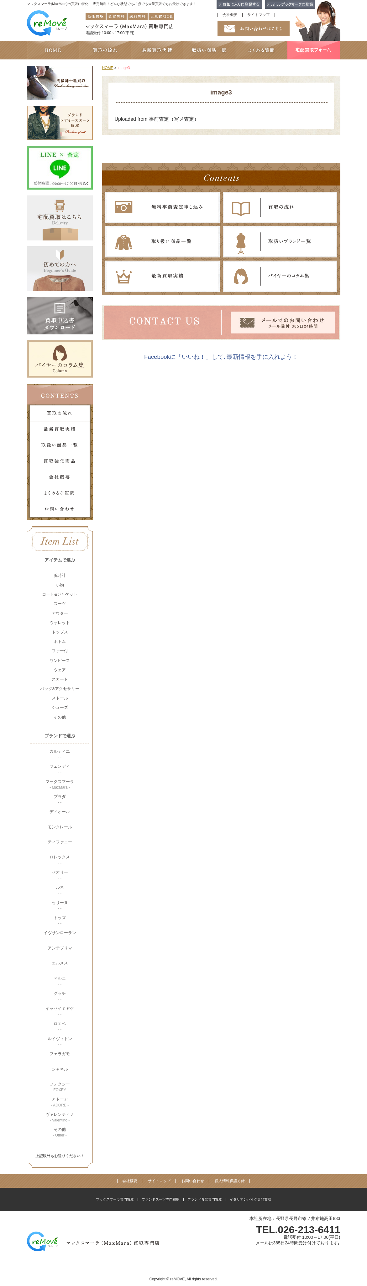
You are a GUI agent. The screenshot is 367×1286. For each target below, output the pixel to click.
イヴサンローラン (60, 935)
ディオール (60, 814)
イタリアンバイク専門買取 (250, 1199)
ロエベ (60, 1026)
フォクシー (60, 1087)
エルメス (60, 966)
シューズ (60, 707)
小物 (60, 584)
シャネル (60, 1072)
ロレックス (60, 860)
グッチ (60, 996)
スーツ (60, 603)
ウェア (60, 670)
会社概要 (230, 15)
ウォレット (60, 622)
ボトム (60, 641)
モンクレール (60, 830)
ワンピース (60, 660)
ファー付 (60, 650)
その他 (60, 717)
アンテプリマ (60, 951)
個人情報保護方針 (230, 1181)
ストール (60, 698)
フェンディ (60, 769)
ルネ (60, 890)
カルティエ (60, 754)
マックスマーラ (59, 784)
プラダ (60, 799)
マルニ (60, 981)
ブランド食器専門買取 (204, 1199)
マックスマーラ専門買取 (115, 1199)
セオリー (60, 875)
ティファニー (60, 845)
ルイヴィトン (60, 1041)
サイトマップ (258, 15)
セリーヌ (60, 905)
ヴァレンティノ (59, 1117)
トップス (60, 632)
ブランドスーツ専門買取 (161, 1199)
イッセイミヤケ (59, 1011)
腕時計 (60, 575)
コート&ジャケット (59, 594)
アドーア (60, 1102)
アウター (60, 613)
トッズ (60, 920)
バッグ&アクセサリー (60, 688)
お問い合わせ (192, 1181)
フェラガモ (60, 1056)
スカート (60, 679)
